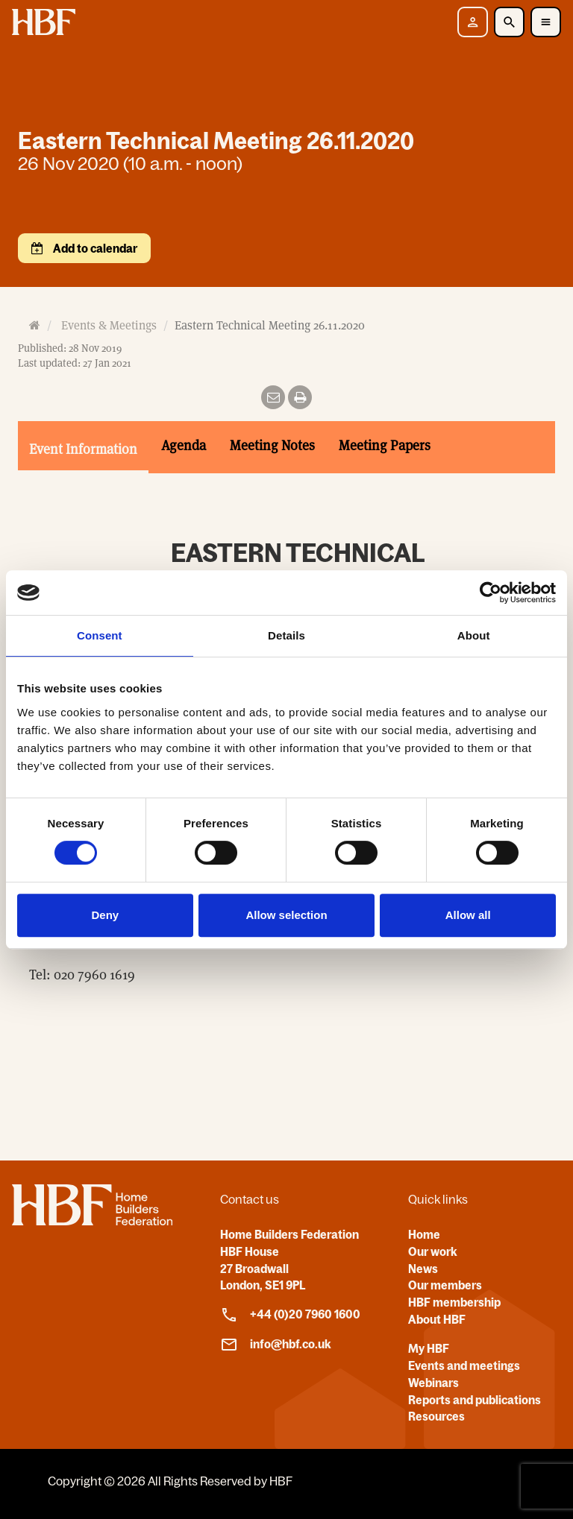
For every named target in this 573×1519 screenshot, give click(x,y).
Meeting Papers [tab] (384, 444)
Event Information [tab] (83, 448)
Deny (105, 915)
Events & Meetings (109, 325)
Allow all (468, 915)
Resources (436, 1416)
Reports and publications (474, 1399)
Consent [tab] (99, 635)
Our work (432, 1251)
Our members (445, 1285)
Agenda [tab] (183, 444)
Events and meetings (464, 1365)
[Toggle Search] (509, 22)
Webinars (433, 1382)
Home (424, 1234)
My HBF (428, 1348)
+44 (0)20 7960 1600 (290, 1315)
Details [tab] (286, 635)
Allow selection (286, 915)
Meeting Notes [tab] (272, 444)
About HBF (437, 1319)
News (423, 1268)
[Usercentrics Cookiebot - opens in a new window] (490, 592)
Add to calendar (94, 248)
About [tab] (473, 635)
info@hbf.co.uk (275, 1345)
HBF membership (454, 1302)
